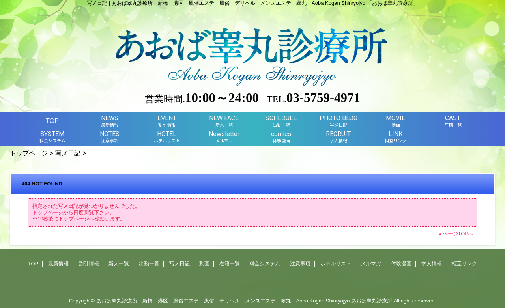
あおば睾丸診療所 (371, 301)
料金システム (264, 264)
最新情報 (58, 264)
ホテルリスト (335, 264)
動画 (204, 264)
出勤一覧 (149, 264)
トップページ (29, 153)
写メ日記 (67, 153)
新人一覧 (118, 264)
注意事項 (300, 264)
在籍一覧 (229, 264)
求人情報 (431, 264)
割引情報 (89, 264)
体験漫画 (401, 264)
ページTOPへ (458, 234)
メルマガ (371, 264)
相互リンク (464, 264)
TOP (52, 120)
